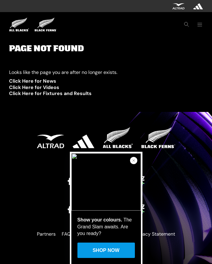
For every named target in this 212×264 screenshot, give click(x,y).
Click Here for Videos (34, 87)
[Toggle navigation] (200, 24)
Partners (46, 234)
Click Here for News (32, 81)
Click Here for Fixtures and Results (50, 93)
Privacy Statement (154, 234)
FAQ (66, 234)
